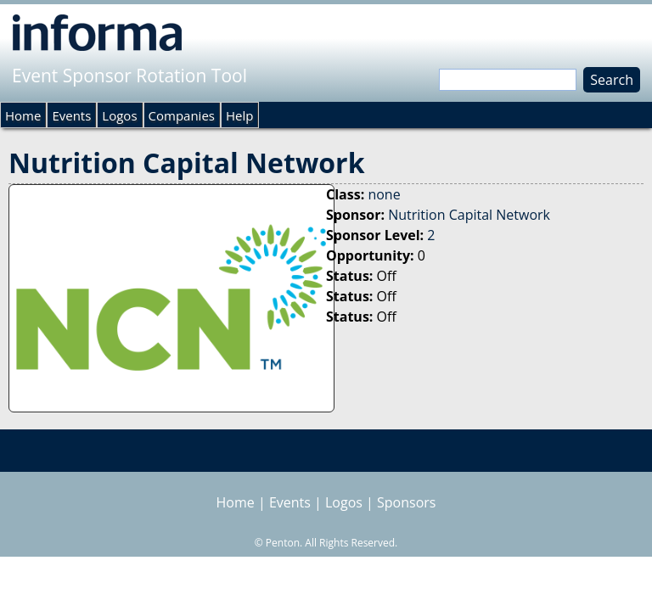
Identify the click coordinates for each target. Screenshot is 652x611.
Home (23, 115)
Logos (119, 115)
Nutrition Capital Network (469, 214)
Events (71, 115)
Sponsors (406, 502)
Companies (182, 115)
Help (239, 115)
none (384, 194)
